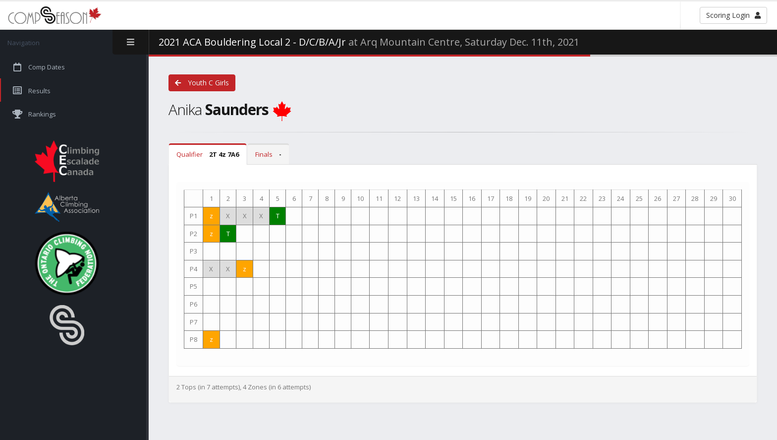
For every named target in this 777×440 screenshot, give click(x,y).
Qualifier (207, 154)
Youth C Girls (202, 82)
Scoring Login (733, 15)
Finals (268, 154)
